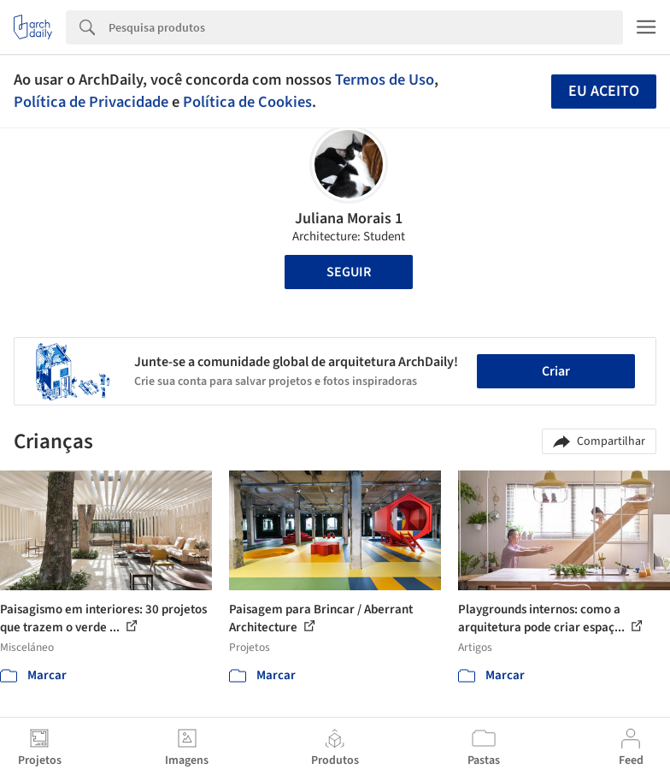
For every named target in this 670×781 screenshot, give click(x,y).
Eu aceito (603, 91)
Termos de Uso (384, 79)
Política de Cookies (247, 102)
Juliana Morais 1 (349, 218)
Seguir (348, 272)
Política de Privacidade (91, 102)
